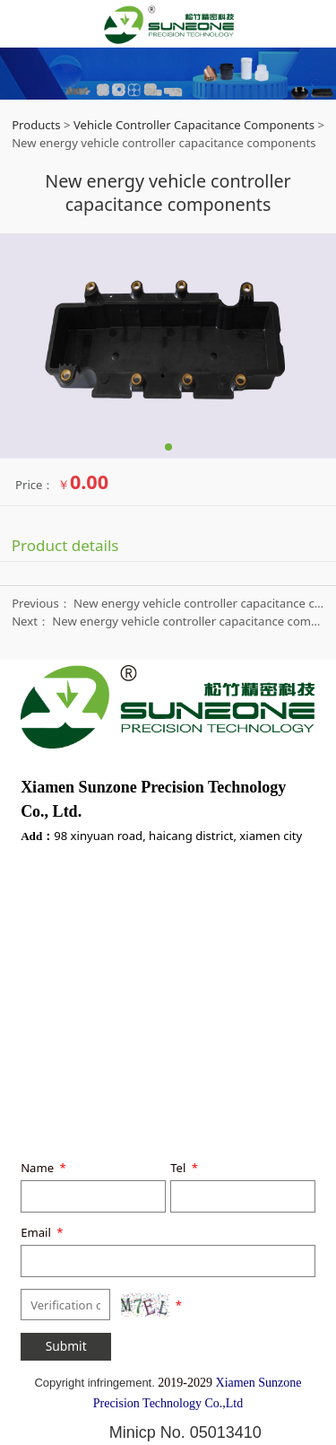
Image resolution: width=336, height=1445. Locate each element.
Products (36, 125)
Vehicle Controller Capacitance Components (193, 125)
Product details (65, 545)
